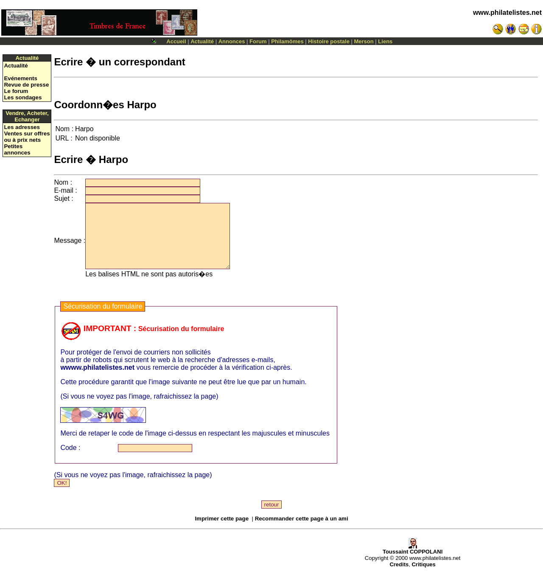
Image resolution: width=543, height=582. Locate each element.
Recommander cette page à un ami (301, 531)
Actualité (202, 41)
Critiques (423, 577)
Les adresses (21, 127)
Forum (257, 41)
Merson (364, 41)
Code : (70, 460)
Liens (385, 41)
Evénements (20, 78)
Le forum (16, 91)
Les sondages (23, 97)
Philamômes (287, 41)
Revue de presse (26, 85)
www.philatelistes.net (507, 12)
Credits (399, 577)
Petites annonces (17, 149)
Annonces (231, 41)
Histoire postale (329, 41)
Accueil (176, 41)
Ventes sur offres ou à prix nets (27, 136)
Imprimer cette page (222, 531)
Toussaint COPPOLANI (412, 562)
